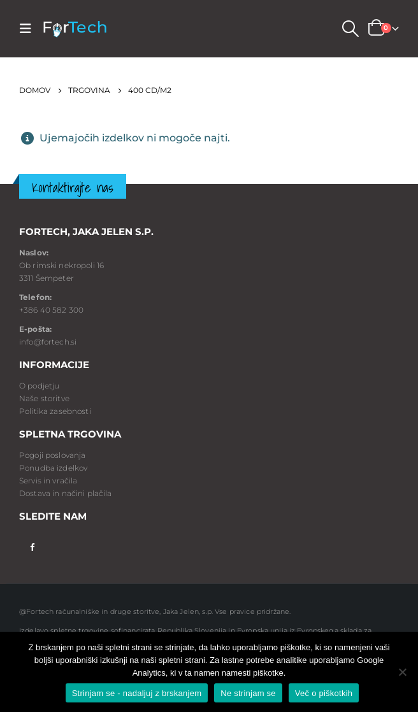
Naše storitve (44, 398)
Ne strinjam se (248, 693)
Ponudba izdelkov (53, 468)
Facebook (32, 546)
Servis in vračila (48, 480)
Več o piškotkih (323, 693)
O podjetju (39, 385)
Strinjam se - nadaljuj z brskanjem (137, 693)
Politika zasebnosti (55, 411)
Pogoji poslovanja (52, 455)
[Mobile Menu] (29, 28)
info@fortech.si (47, 341)
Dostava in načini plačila (65, 493)
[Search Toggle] (349, 28)
